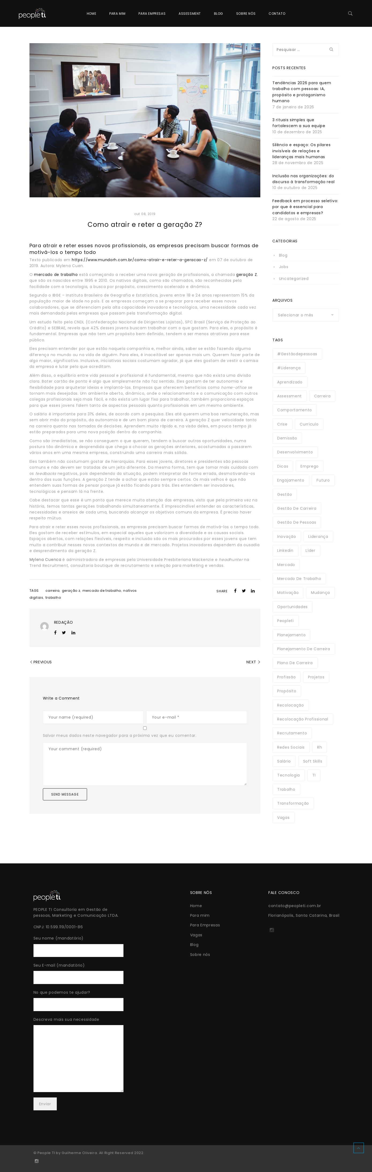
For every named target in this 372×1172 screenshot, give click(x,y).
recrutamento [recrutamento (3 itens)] (292, 733)
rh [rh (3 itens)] (319, 747)
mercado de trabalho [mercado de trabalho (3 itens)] (299, 578)
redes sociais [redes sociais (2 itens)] (291, 747)
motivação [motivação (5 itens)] (288, 592)
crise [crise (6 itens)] (282, 424)
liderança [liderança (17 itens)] (318, 536)
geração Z (246, 274)
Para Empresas (152, 13)
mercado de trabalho (56, 274)
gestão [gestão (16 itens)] (284, 494)
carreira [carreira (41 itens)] (322, 396)
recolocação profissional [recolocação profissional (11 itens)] (302, 719)
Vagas (196, 935)
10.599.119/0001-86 (64, 927)
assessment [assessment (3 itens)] (289, 396)
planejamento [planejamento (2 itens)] (291, 635)
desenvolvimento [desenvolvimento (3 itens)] (295, 452)
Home (91, 13)
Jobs (283, 266)
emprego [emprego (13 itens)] (309, 466)
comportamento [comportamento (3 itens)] (294, 410)
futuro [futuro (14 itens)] (323, 480)
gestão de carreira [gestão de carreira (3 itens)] (297, 508)
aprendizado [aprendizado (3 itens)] (290, 382)
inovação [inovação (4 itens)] (286, 536)
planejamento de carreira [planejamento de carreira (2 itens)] (303, 649)
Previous (42, 662)
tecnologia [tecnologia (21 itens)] (288, 775)
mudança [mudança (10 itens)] (320, 592)
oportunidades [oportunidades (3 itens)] (292, 606)
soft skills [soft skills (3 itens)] (312, 761)
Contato (277, 13)
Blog (218, 13)
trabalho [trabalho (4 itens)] (286, 789)
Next (251, 662)
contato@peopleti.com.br (294, 905)
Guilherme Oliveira (79, 1153)
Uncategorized (294, 278)
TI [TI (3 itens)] (314, 775)
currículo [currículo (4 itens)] (309, 424)
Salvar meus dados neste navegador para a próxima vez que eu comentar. (120, 735)
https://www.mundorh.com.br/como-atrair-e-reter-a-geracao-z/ (140, 260)
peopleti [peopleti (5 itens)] (285, 620)
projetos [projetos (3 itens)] (316, 677)
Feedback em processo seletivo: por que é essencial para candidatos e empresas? (305, 207)
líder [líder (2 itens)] (310, 550)
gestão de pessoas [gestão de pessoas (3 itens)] (296, 522)
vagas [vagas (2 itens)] (283, 817)
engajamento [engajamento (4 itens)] (291, 480)
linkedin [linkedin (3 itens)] (285, 550)
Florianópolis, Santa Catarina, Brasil (304, 915)
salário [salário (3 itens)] (284, 761)
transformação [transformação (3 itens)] (293, 803)
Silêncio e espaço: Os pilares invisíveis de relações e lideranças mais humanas (301, 151)
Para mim (117, 13)
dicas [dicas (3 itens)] (282, 466)
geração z (71, 590)
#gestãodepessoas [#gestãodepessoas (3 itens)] (297, 354)
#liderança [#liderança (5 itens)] (289, 368)
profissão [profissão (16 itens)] (286, 677)
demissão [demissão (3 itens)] (287, 438)
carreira (53, 590)
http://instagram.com (271, 931)
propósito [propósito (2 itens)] (286, 691)
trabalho (53, 597)
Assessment (190, 13)
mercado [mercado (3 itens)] (286, 564)
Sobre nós (245, 13)
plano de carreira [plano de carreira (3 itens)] (295, 663)
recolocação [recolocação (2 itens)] (290, 705)
